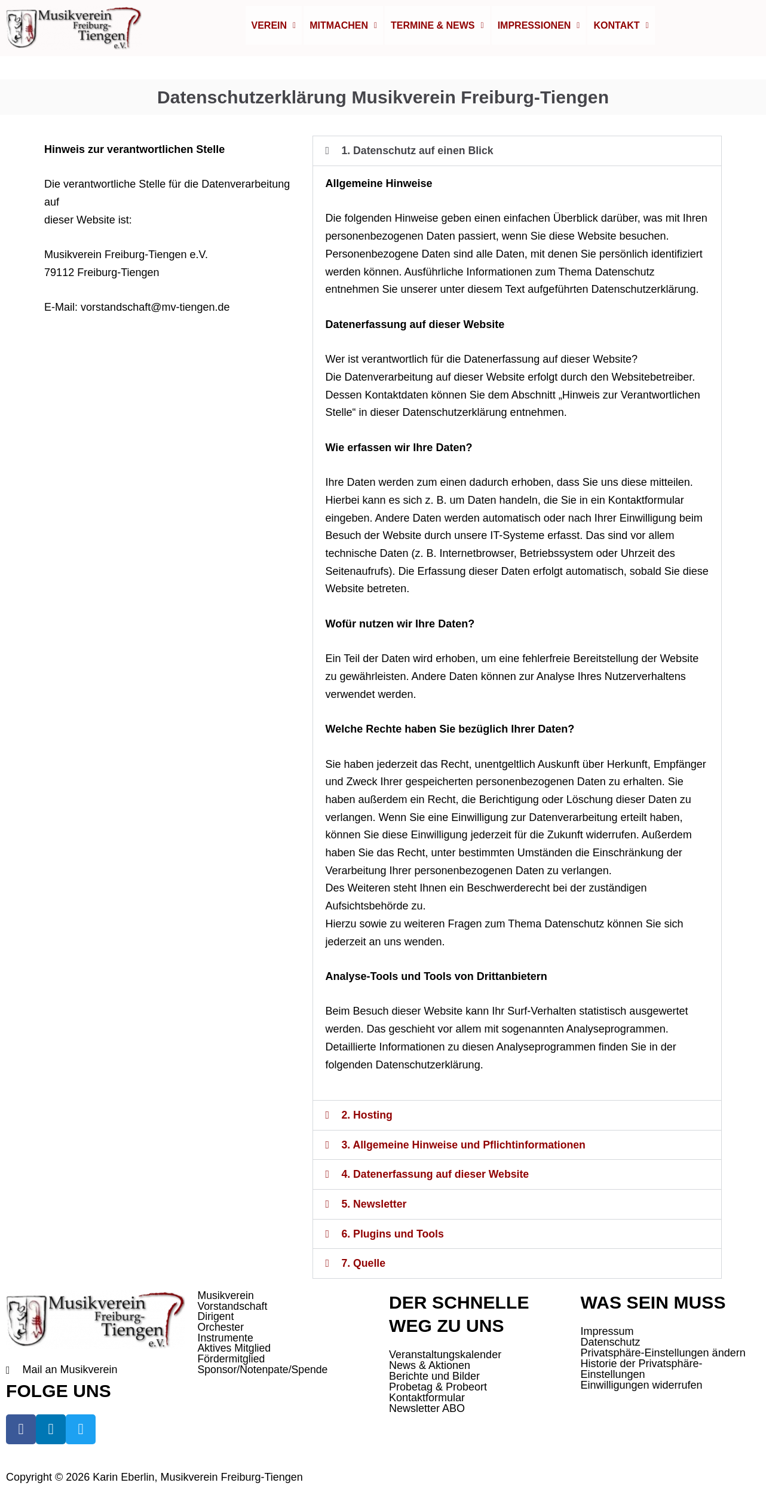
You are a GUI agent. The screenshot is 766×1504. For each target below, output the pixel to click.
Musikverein (226, 1296)
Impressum (607, 1331)
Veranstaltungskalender (445, 1354)
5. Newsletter (374, 1205)
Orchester (221, 1328)
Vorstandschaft (233, 1306)
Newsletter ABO (427, 1408)
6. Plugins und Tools (393, 1234)
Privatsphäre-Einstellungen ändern (663, 1352)
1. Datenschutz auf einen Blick (418, 154)
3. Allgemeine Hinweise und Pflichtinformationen (465, 1147)
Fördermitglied (232, 1360)
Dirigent (216, 1317)
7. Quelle (363, 1264)
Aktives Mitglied (235, 1349)
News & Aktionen (429, 1365)
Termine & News (437, 28)
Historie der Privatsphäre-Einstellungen (642, 1369)
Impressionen (539, 28)
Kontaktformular (427, 1397)
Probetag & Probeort (438, 1387)
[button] (274, 28)
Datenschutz (611, 1342)
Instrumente (226, 1339)
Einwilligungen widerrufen (642, 1385)
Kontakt (620, 28)
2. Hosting (367, 1117)
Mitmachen (343, 28)
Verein (274, 28)
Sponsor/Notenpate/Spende (264, 1371)
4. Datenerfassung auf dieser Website (436, 1176)
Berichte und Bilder (434, 1376)
